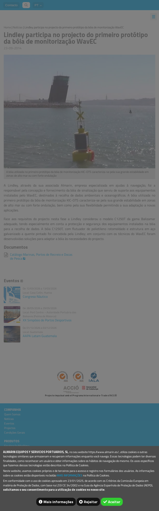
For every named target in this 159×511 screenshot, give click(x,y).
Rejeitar (91, 502)
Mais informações (58, 502)
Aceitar (114, 502)
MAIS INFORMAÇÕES (69, 475)
